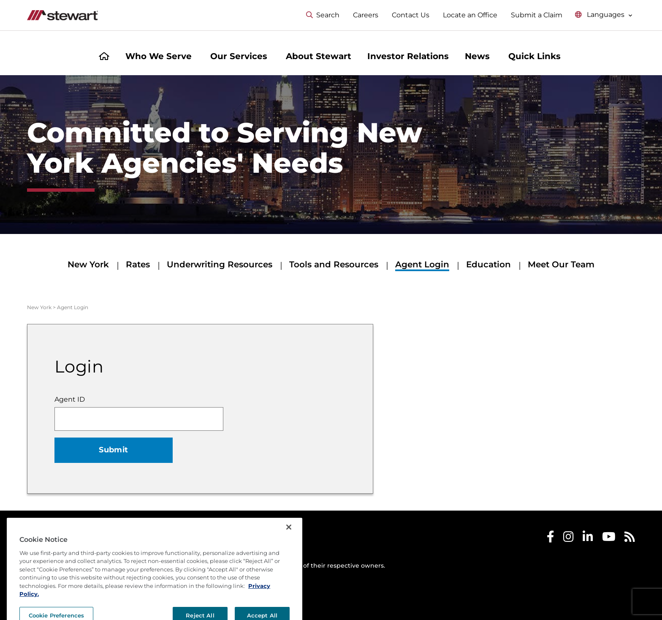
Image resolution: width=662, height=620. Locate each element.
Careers (365, 15)
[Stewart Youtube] (609, 539)
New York (88, 264)
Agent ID (69, 399)
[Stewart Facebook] (550, 539)
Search (322, 15)
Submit (113, 449)
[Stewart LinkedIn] (588, 539)
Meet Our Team (561, 264)
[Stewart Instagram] (568, 539)
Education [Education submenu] (488, 264)
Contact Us (410, 15)
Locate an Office (470, 15)
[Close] (288, 543)
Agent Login (422, 264)
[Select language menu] (603, 15)
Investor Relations (408, 56)
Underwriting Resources (219, 264)
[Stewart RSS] (629, 539)
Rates (138, 264)
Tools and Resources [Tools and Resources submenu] (333, 264)
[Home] (104, 57)
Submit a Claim (536, 15)
